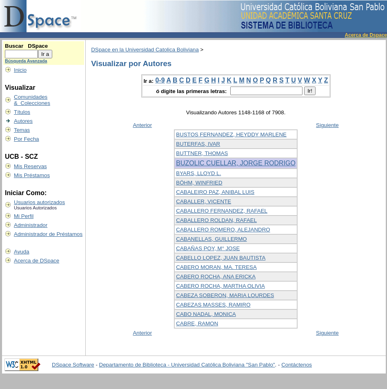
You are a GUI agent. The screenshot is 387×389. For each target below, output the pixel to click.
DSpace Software (73, 365)
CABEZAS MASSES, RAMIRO (213, 305)
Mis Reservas (30, 166)
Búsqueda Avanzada (26, 60)
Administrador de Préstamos (48, 234)
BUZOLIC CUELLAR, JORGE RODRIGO (236, 163)
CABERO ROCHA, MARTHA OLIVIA (220, 286)
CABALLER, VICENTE (203, 201)
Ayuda (21, 252)
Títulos (22, 112)
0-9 (160, 80)
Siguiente (327, 125)
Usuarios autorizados (39, 202)
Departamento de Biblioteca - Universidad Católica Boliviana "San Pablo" (187, 365)
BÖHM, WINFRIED (199, 183)
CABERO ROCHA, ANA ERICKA (216, 276)
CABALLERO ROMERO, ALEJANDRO (223, 230)
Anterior (142, 125)
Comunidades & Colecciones (32, 100)
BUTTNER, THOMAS (202, 153)
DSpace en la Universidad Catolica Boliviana (145, 50)
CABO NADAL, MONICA (206, 314)
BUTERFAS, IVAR (198, 144)
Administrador (30, 225)
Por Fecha (26, 139)
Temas (22, 130)
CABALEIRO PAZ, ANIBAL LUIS (215, 192)
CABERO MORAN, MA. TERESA (216, 267)
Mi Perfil (23, 216)
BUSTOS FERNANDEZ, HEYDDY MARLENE (231, 134)
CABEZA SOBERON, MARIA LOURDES (225, 295)
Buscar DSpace (26, 46)
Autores (23, 121)
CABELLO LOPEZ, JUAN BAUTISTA (220, 258)
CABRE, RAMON (197, 323)
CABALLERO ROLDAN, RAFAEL (216, 220)
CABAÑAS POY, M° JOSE (208, 248)
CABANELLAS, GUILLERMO (211, 239)
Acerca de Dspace (366, 35)
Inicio (20, 70)
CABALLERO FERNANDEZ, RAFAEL (221, 211)
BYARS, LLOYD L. (198, 173)
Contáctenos (296, 365)
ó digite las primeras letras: (192, 91)
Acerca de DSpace (36, 261)
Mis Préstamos (32, 175)
